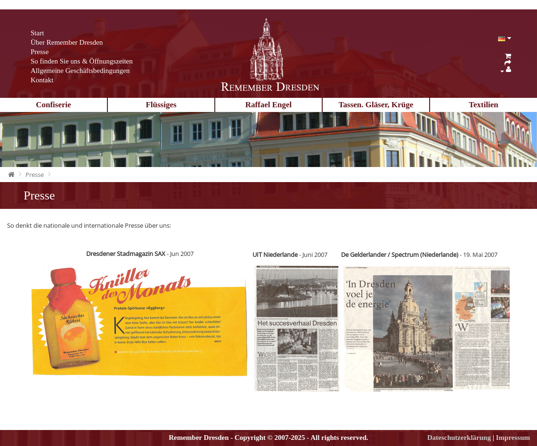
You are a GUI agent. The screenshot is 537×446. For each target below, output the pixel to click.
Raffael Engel (268, 104)
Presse (40, 52)
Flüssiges (161, 104)
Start (37, 33)
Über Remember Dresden (67, 42)
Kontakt (42, 80)
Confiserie (53, 104)
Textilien (483, 104)
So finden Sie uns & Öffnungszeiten (82, 61)
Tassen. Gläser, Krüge (376, 104)
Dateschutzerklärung (459, 437)
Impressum (513, 437)
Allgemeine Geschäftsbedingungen (80, 70)
